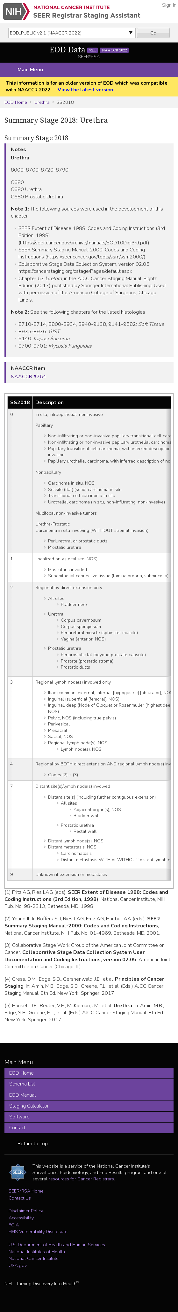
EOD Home (15, 102)
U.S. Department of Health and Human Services (57, 1244)
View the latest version (85, 90)
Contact (17, 1127)
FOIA (14, 1225)
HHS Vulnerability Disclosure (38, 1231)
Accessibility (21, 1218)
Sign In (169, 5)
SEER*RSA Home (26, 1191)
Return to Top (33, 1143)
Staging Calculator (29, 1106)
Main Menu (30, 69)
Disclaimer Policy (26, 1211)
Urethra (42, 102)
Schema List (22, 1084)
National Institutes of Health (37, 1251)
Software (19, 1117)
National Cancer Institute (34, 1258)
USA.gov (18, 1265)
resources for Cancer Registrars (81, 1179)
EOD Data (89, 50)
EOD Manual (22, 1095)
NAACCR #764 (28, 376)
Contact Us (20, 1198)
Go (153, 33)
